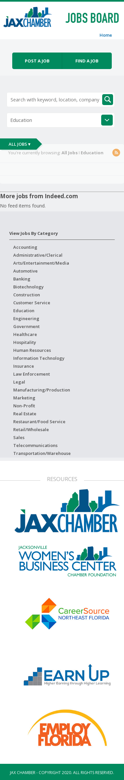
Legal (19, 382)
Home (106, 35)
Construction (26, 295)
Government (26, 326)
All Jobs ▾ (19, 144)
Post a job (37, 61)
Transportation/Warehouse (42, 453)
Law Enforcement (31, 374)
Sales (18, 437)
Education (23, 311)
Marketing (24, 398)
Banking (21, 279)
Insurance (23, 366)
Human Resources (32, 350)
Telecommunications (35, 445)
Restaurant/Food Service (39, 422)
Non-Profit (24, 406)
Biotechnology (28, 287)
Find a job (87, 61)
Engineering (26, 318)
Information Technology (38, 358)
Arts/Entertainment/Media (41, 263)
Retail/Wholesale (31, 429)
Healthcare (25, 334)
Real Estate (24, 414)
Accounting (25, 247)
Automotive (25, 271)
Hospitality (24, 342)
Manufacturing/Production (41, 390)
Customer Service (31, 303)
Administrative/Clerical (37, 255)
